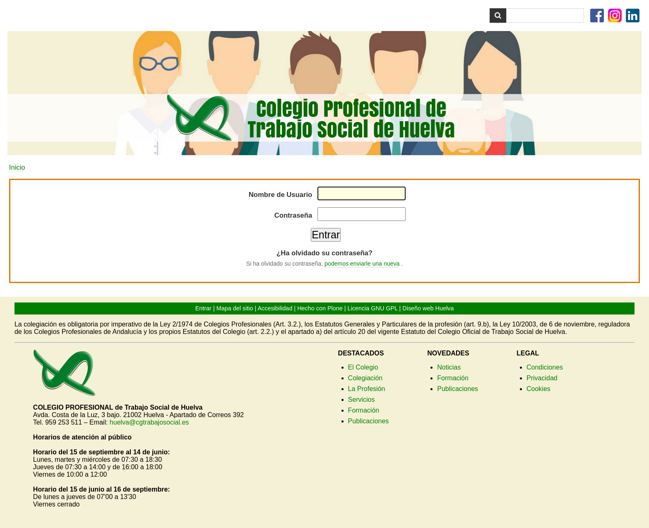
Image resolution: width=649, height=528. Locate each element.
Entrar (203, 308)
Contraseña (293, 215)
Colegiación (365, 378)
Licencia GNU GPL (373, 308)
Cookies (538, 388)
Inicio (17, 167)
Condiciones (544, 367)
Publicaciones (368, 421)
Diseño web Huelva (428, 308)
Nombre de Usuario (280, 195)
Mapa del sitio (234, 308)
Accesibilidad (274, 308)
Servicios (361, 399)
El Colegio (363, 367)
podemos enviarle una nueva (361, 263)
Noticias (449, 367)
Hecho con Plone (320, 308)
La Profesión (366, 388)
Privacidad (542, 378)
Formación (364, 410)
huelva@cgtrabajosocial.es (149, 422)
